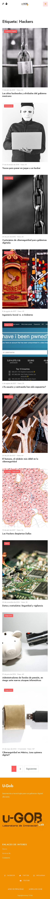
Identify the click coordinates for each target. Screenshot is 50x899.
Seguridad (8, 178)
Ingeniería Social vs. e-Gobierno (17, 314)
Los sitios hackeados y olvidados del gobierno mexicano (24, 95)
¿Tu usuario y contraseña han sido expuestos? (24, 386)
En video (8, 471)
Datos (7, 543)
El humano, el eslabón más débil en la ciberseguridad (20, 460)
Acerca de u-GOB (35, 889)
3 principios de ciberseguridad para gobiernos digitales (24, 241)
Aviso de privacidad (16, 889)
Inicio (4, 849)
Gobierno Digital (10, 31)
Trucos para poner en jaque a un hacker (21, 168)
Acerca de (6, 853)
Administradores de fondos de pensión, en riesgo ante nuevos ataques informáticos (22, 679)
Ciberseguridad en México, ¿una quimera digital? (22, 754)
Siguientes (31, 768)
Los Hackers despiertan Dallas (16, 533)
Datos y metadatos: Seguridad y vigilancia (22, 605)
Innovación (8, 106)
